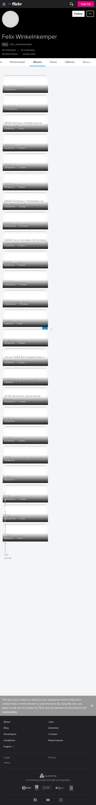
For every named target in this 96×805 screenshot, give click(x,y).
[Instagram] (61, 800)
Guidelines (9, 740)
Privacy (52, 757)
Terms (7, 762)
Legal (7, 757)
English (7, 746)
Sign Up (86, 4)
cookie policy (9, 712)
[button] (92, 706)
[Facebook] (35, 800)
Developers (10, 734)
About (7, 721)
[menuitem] (72, 4)
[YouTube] (48, 800)
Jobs (51, 721)
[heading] (15, 4)
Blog (6, 727)
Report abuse (55, 740)
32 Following (28, 50)
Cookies (52, 734)
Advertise (53, 727)
